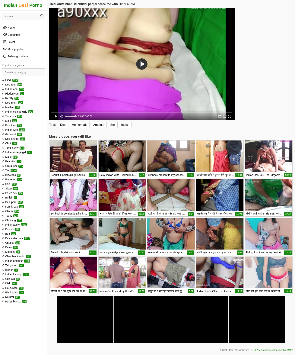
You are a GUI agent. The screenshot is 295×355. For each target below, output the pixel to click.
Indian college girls (17, 111)
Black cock (13, 292)
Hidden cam (13, 93)
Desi (63, 124)
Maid (9, 120)
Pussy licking (14, 301)
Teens (10, 215)
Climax (10, 211)
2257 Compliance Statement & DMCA (274, 350)
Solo (9, 184)
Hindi (10, 80)
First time (12, 125)
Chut (9, 143)
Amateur (98, 124)
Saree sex (12, 193)
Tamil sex (12, 116)
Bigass (10, 269)
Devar (10, 247)
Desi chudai (13, 138)
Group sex (12, 165)
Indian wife (13, 129)
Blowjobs (11, 174)
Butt (9, 233)
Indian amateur (16, 260)
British (9, 197)
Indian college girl (17, 152)
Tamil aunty (13, 147)
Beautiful (11, 161)
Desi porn (12, 202)
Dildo (9, 283)
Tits (9, 170)
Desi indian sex (16, 238)
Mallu (9, 156)
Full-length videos (15, 56)
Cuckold (11, 278)
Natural (11, 297)
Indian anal (13, 89)
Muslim (11, 107)
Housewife (13, 287)
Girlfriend (12, 134)
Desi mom (12, 102)
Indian (125, 124)
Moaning (11, 251)
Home (9, 27)
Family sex (13, 206)
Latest (9, 42)
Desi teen (12, 84)
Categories (12, 35)
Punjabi (11, 229)
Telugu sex (13, 265)
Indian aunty (14, 224)
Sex (113, 124)
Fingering (12, 179)
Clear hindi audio (16, 256)
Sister (10, 188)
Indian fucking (15, 274)
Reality (10, 98)
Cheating (12, 220)
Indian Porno (23, 5)
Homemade (79, 124)
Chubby (11, 242)
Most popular (13, 49)
